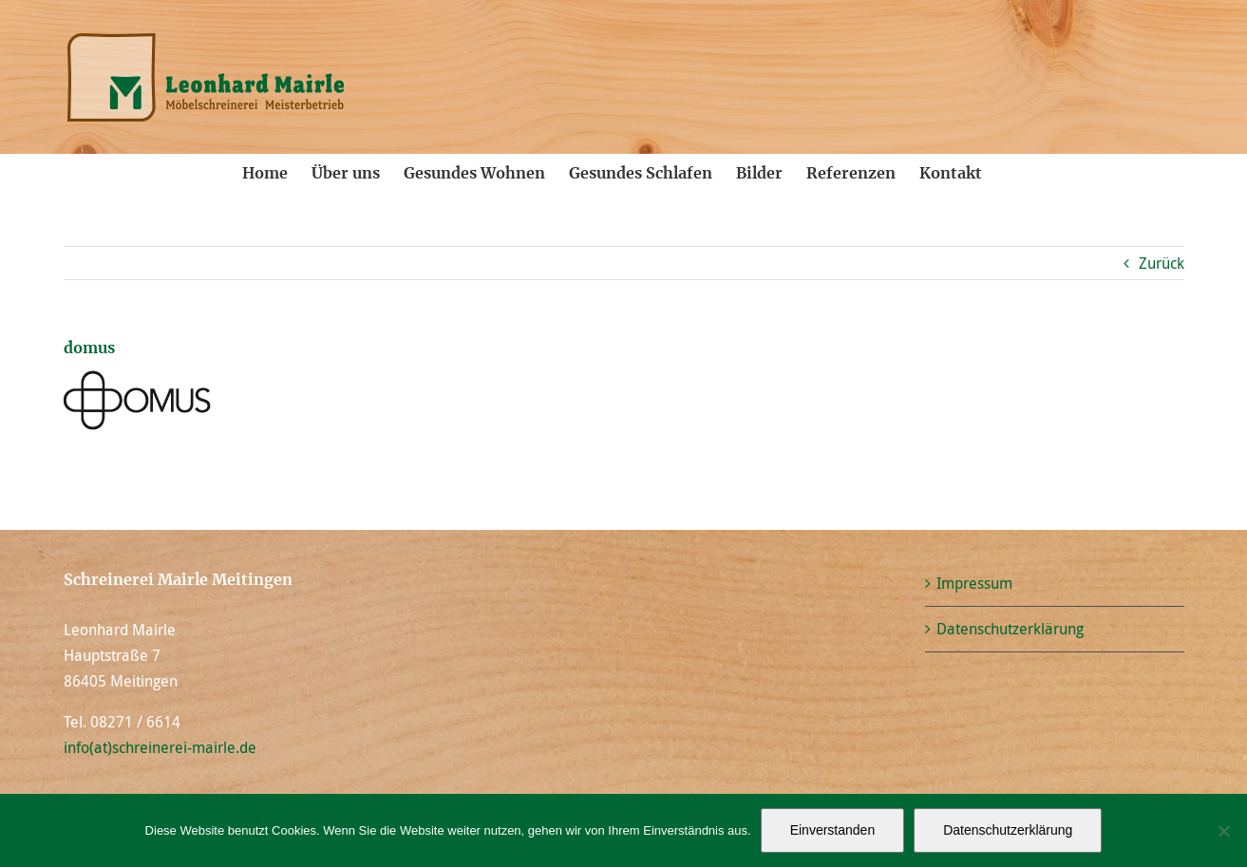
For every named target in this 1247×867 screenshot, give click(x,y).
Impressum (974, 583)
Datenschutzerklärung (1010, 628)
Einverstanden (833, 830)
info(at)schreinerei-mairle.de (160, 747)
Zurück (1161, 263)
